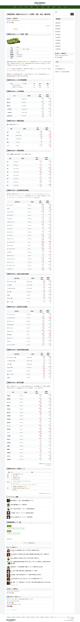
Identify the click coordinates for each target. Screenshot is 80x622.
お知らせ (57, 66)
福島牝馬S (18, 85)
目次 (15, 29)
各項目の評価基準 (48, 465)
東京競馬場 (57, 34)
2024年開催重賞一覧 (60, 68)
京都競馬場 (57, 43)
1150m (9, 533)
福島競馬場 (57, 28)
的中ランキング (60, 617)
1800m (13, 528)
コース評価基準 (71, 618)
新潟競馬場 (57, 31)
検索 (56, 12)
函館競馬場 (57, 25)
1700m (13, 533)
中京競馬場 (57, 40)
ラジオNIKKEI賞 (19, 87)
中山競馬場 (57, 37)
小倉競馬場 (57, 49)
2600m (23, 528)
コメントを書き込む (29, 543)
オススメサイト (67, 617)
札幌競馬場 (57, 22)
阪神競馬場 (57, 46)
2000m (18, 528)
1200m (9, 528)
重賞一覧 (72, 617)
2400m (18, 533)
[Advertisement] (64, 83)
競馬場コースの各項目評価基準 (62, 71)
